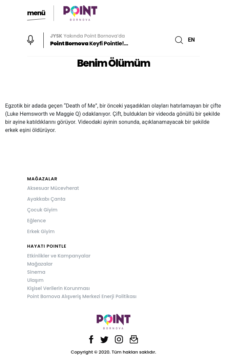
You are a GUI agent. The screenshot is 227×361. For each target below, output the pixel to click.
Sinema (36, 272)
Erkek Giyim (41, 231)
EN (191, 40)
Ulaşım (35, 280)
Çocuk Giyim (42, 209)
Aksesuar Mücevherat (53, 188)
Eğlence (36, 220)
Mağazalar (40, 264)
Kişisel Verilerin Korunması (58, 288)
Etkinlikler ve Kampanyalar (58, 255)
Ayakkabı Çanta (46, 199)
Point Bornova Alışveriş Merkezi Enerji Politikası (82, 296)
